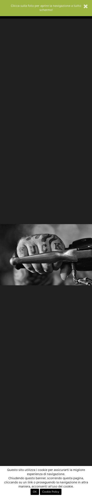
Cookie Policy (50, 492)
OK (35, 492)
